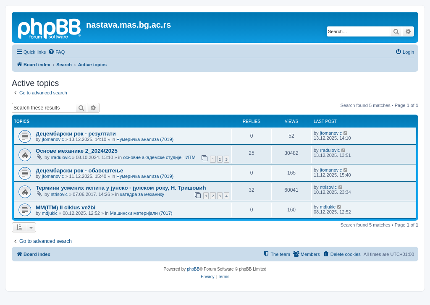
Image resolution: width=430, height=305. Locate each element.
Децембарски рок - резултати (76, 133)
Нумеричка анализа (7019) (144, 139)
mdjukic (50, 213)
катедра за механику (142, 194)
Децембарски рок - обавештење (79, 170)
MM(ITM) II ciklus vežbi (65, 207)
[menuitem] (56, 52)
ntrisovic (59, 194)
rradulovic (61, 157)
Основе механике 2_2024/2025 (77, 151)
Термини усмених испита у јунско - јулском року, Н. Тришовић (121, 188)
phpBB (193, 269)
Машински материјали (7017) (141, 213)
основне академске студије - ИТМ (159, 157)
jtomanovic (53, 139)
